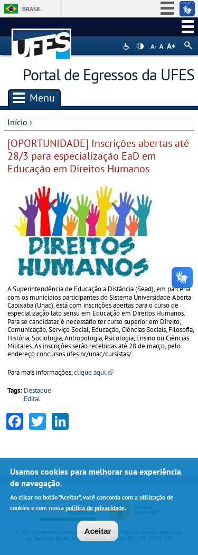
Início (17, 122)
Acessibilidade (127, 46)
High (140, 46)
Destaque (37, 390)
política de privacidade (95, 509)
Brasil (31, 9)
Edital (32, 398)
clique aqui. (94, 372)
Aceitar (97, 531)
